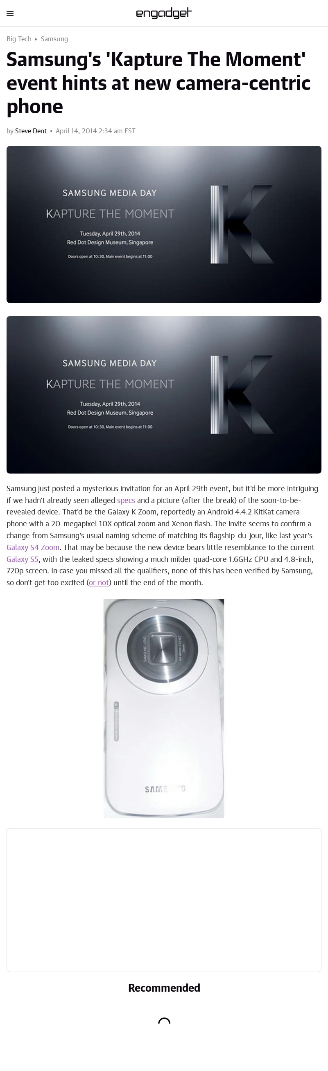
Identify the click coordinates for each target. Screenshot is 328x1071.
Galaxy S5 (22, 560)
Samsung (54, 39)
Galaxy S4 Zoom (33, 548)
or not (99, 583)
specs (126, 501)
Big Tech (19, 39)
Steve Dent (31, 131)
